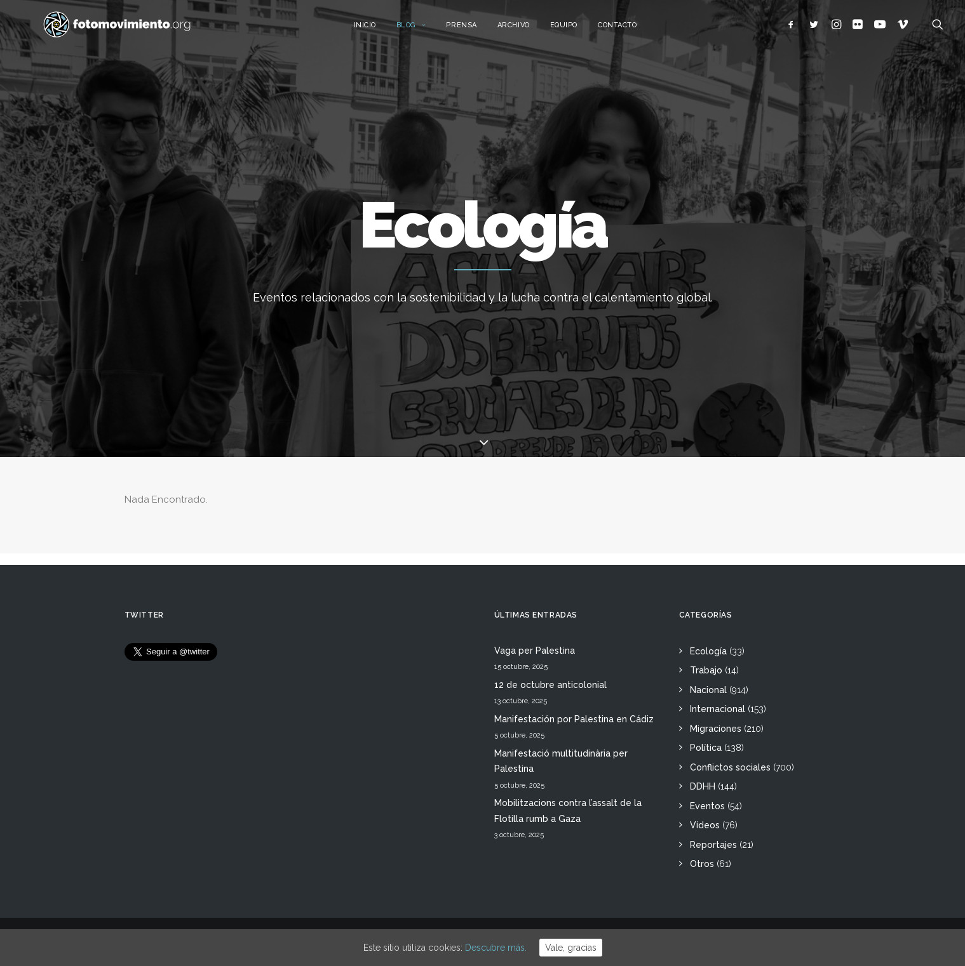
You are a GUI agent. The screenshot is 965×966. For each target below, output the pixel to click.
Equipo (578, 30)
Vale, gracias (571, 948)
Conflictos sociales (730, 767)
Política (706, 748)
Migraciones (715, 729)
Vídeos (705, 825)
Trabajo (706, 670)
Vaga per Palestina (534, 650)
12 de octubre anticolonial (550, 685)
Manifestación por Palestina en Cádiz (574, 719)
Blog (426, 30)
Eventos (707, 806)
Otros (702, 864)
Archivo (528, 30)
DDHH (702, 786)
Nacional (708, 690)
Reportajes (713, 845)
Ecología (708, 651)
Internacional (717, 709)
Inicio (379, 30)
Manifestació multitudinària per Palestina (561, 761)
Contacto (631, 30)
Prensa (476, 30)
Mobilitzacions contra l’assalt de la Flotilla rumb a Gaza (568, 811)
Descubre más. (496, 948)
